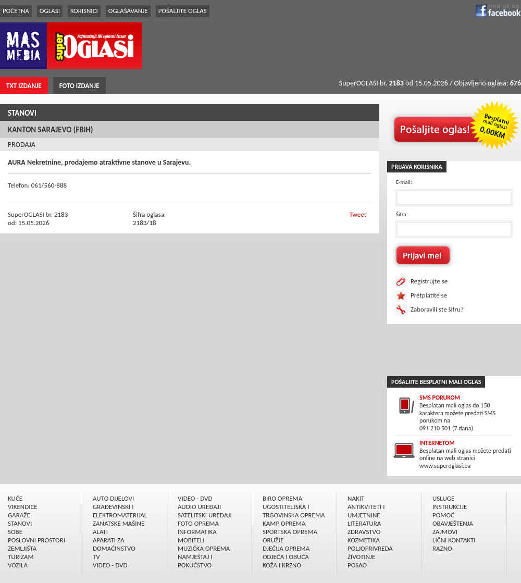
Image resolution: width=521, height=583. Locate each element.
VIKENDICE (23, 507)
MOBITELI (191, 540)
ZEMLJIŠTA (22, 548)
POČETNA (16, 11)
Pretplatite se (429, 295)
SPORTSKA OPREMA (290, 532)
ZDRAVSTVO (364, 532)
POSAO (357, 565)
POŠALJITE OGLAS (182, 11)
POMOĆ (443, 515)
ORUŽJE (273, 540)
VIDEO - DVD (110, 565)
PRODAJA (21, 144)
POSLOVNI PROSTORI (36, 540)
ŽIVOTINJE (361, 557)
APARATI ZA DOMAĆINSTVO (114, 544)
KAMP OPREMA (284, 523)
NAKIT (356, 498)
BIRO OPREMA (282, 498)
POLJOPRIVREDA (370, 548)
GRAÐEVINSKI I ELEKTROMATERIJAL (120, 511)
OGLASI (50, 11)
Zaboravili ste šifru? (437, 309)
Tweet (358, 214)
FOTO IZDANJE (79, 86)
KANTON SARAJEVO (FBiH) (50, 129)
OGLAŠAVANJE (128, 11)
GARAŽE (19, 515)
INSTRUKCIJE (449, 507)
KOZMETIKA (364, 540)
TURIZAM (21, 557)
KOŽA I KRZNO (282, 565)
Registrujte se (429, 281)
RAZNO (442, 548)
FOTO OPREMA (198, 523)
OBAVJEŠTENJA (452, 523)
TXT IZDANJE (24, 86)
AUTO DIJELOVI (113, 498)
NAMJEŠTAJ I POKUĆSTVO (195, 561)
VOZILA (18, 565)
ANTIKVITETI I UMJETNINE (366, 511)
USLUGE (443, 498)
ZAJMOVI (444, 532)
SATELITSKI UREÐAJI (205, 515)
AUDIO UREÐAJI (199, 507)
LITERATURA (364, 523)
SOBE (15, 532)
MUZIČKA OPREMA (204, 548)
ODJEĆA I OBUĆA (286, 557)
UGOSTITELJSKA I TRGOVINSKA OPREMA (294, 511)
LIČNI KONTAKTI (454, 540)
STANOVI (22, 113)
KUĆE (15, 498)
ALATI (100, 532)
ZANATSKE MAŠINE (118, 523)
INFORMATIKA (197, 532)
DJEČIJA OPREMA (286, 548)
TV (96, 557)
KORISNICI (84, 11)
